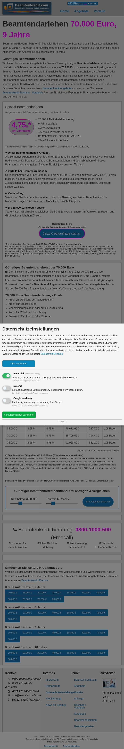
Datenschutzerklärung (52, 354)
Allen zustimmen (18, 363)
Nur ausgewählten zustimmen (19, 415)
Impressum (62, 422)
